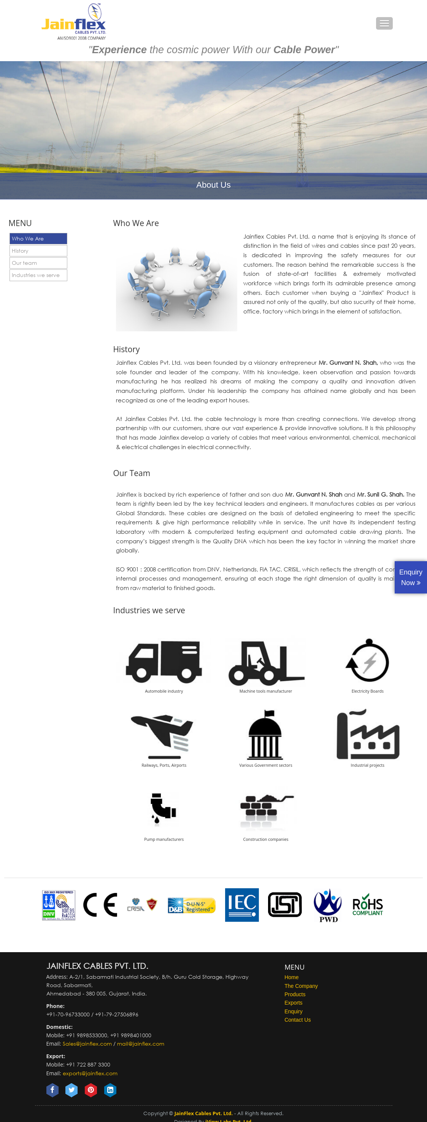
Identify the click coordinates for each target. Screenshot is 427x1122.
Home (291, 977)
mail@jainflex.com (140, 1043)
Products (294, 994)
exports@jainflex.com (90, 1073)
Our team (24, 262)
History (20, 250)
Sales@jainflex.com (87, 1043)
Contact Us (297, 1020)
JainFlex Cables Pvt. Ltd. (204, 1113)
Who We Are (28, 238)
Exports (293, 1003)
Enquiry (293, 1011)
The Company (301, 986)
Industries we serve (36, 275)
